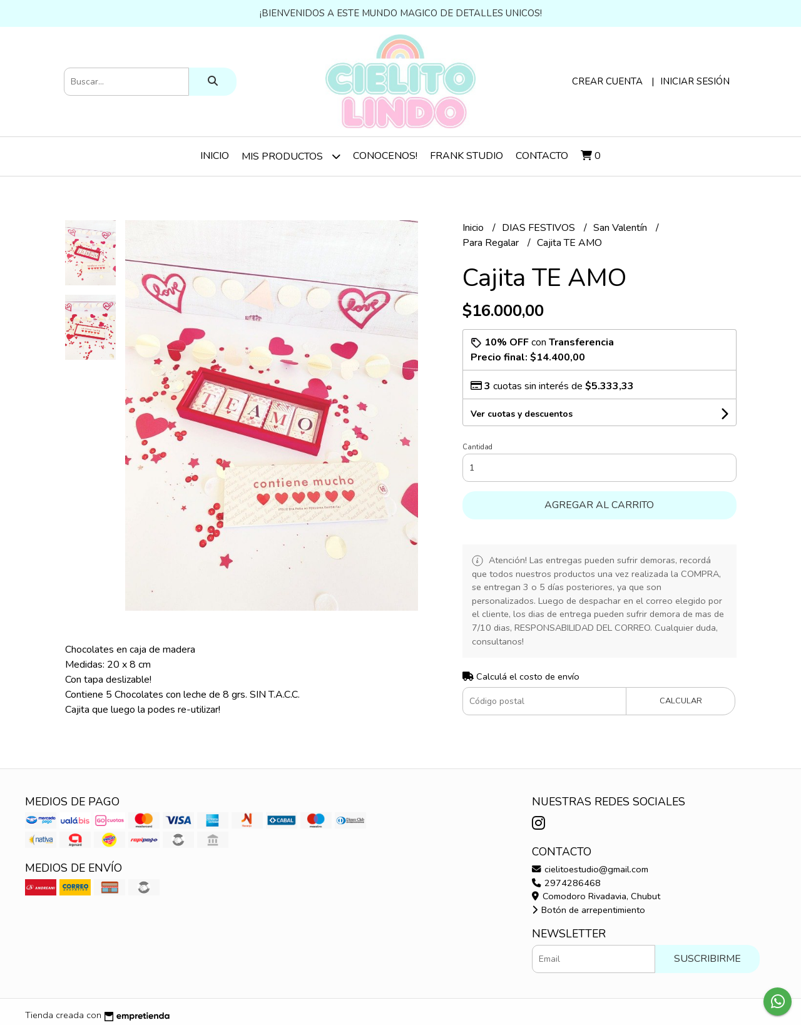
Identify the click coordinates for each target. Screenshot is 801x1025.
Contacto (542, 156)
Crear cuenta (607, 81)
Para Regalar (491, 243)
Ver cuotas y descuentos (522, 414)
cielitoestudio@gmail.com (590, 869)
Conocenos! (385, 156)
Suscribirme (707, 959)
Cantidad (477, 447)
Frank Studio (466, 156)
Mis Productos (291, 156)
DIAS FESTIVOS (540, 228)
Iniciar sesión (695, 81)
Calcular (681, 700)
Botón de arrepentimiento (588, 910)
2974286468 (566, 883)
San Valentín (621, 228)
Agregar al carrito (599, 505)
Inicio (214, 156)
